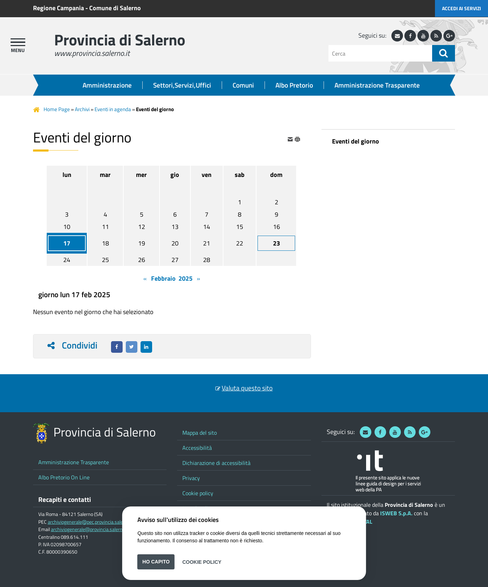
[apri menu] (18, 42)
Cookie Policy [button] (201, 561)
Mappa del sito (199, 432)
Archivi (82, 109)
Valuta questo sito (247, 388)
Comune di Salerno (115, 8)
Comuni (243, 85)
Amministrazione (107, 85)
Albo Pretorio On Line (64, 477)
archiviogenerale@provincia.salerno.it (90, 529)
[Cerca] (380, 53)
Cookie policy (197, 493)
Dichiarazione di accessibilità (216, 463)
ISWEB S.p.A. (396, 513)
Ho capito (156, 561)
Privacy (191, 478)
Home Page (57, 109)
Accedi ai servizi (461, 8)
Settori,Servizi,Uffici (182, 85)
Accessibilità (197, 448)
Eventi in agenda (113, 109)
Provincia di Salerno (119, 39)
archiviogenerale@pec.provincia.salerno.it (91, 522)
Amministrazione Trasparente (377, 85)
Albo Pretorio (294, 85)
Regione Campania (58, 8)
